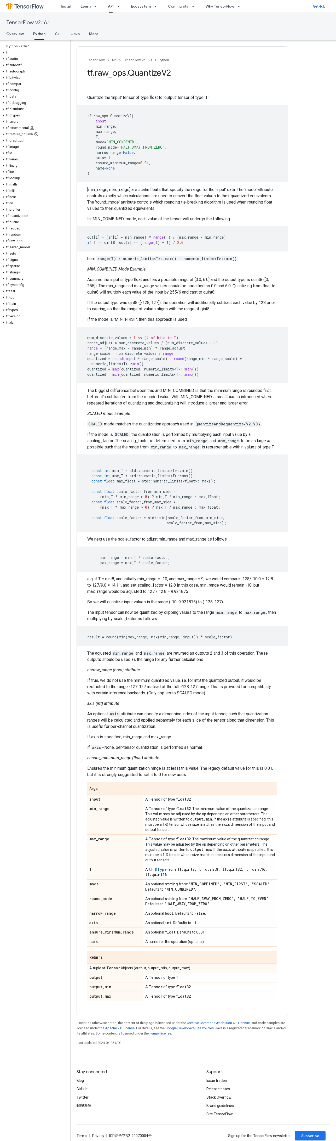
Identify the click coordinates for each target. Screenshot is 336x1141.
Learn (86, 6)
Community (178, 6)
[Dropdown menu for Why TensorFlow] (240, 6)
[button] (34, 52)
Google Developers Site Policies (189, 1028)
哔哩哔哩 (84, 1106)
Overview (15, 33)
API (114, 60)
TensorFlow (96, 60)
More (94, 33)
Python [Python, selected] (39, 33)
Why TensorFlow (220, 6)
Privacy (98, 1136)
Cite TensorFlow (219, 1114)
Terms (82, 1136)
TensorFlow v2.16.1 (28, 22)
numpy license (160, 1033)
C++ (58, 33)
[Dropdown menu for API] (120, 6)
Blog (80, 1080)
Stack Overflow (218, 1097)
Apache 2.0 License (120, 1028)
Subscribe (310, 1135)
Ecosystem (141, 6)
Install (66, 6)
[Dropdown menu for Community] (194, 6)
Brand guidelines (220, 1106)
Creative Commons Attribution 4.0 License (218, 1023)
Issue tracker (217, 1080)
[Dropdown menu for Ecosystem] (157, 6)
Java (75, 33)
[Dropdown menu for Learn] (97, 6)
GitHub (319, 6)
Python (164, 60)
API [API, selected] (111, 6)
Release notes (218, 1089)
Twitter (83, 1097)
